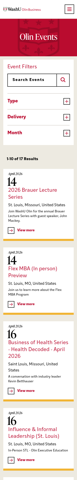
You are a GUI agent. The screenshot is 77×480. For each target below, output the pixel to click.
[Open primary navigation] (69, 9)
